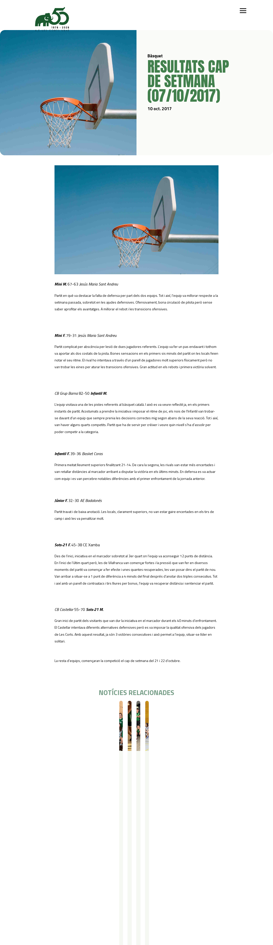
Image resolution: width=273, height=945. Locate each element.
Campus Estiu (99, 868)
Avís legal (60, 912)
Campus (96, 862)
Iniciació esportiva (65, 868)
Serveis (129, 862)
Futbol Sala (60, 875)
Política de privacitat (70, 905)
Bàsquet (41, 709)
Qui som (33, 862)
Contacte (34, 905)
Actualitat (174, 862)
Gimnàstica (60, 888)
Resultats (56, 709)
